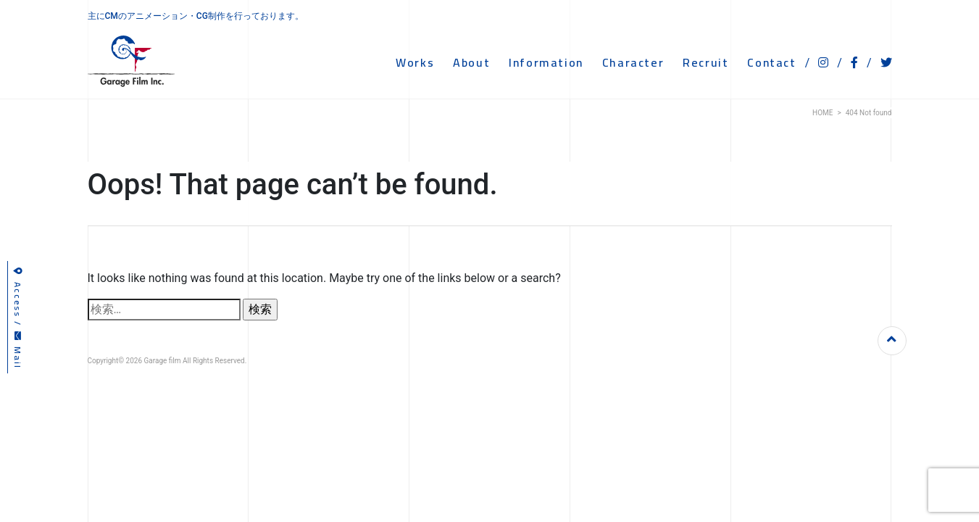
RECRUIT (705, 62)
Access (17, 292)
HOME (822, 113)
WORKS (415, 62)
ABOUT (471, 62)
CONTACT (771, 62)
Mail (17, 350)
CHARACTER (633, 62)
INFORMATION (546, 62)
